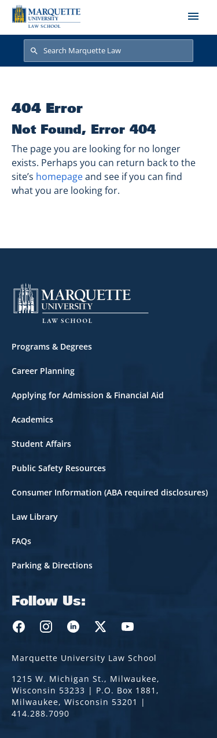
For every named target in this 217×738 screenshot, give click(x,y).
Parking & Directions (52, 565)
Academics (32, 419)
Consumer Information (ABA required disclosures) (110, 492)
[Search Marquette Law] (108, 51)
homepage (59, 176)
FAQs (21, 540)
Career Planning (43, 370)
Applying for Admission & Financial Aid (88, 395)
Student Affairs (41, 443)
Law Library (35, 516)
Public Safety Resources (59, 467)
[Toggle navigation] (193, 16)
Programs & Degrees (52, 346)
